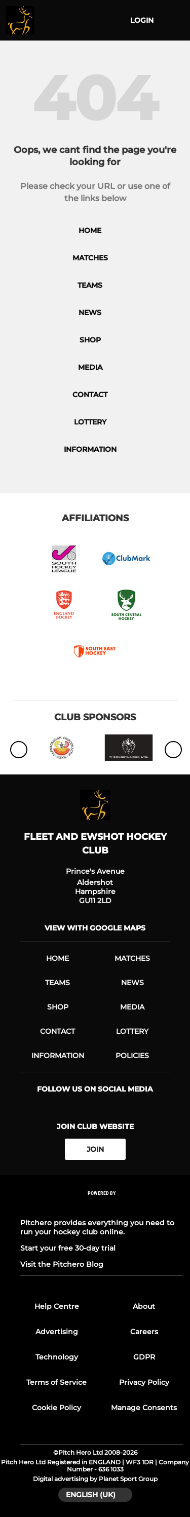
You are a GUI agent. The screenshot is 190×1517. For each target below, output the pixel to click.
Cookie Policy (56, 1407)
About (144, 1306)
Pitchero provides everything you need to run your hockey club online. (97, 1227)
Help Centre (56, 1306)
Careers (144, 1331)
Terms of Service (56, 1382)
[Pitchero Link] (102, 1207)
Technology (56, 1357)
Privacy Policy (144, 1382)
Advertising (56, 1331)
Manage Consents (144, 1407)
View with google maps (95, 927)
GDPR (144, 1357)
